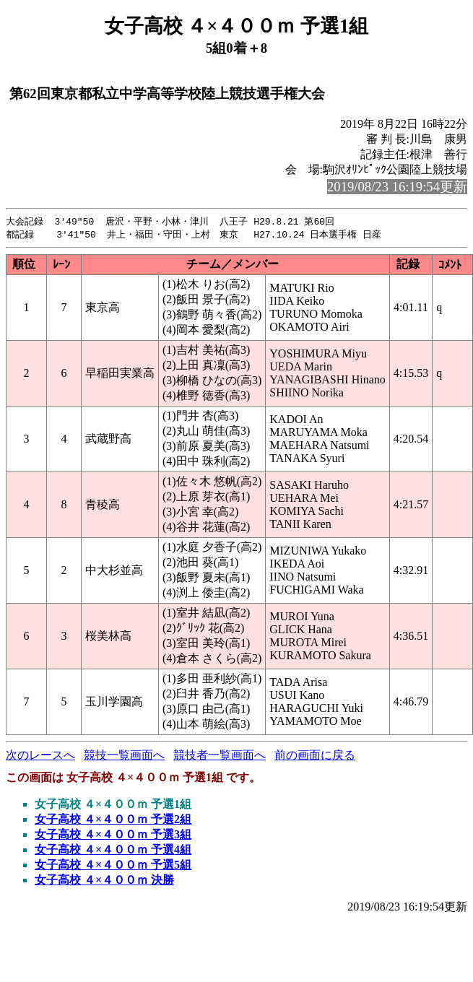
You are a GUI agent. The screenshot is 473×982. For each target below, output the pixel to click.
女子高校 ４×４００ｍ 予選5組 (113, 866)
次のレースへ (40, 756)
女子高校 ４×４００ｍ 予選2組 (113, 820)
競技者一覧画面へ (219, 756)
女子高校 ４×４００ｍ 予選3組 (113, 836)
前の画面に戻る (314, 756)
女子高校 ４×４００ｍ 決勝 (104, 881)
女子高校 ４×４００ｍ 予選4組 (113, 851)
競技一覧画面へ (124, 756)
